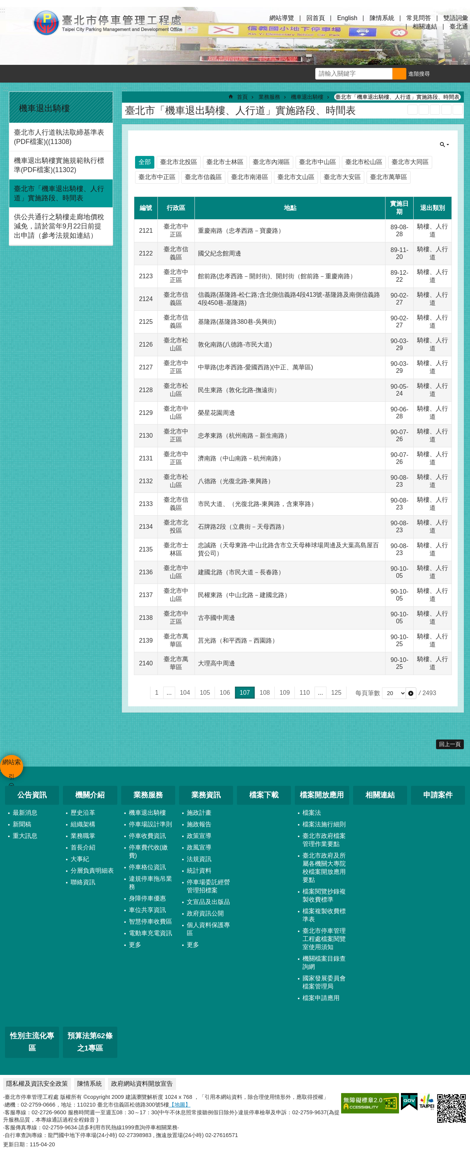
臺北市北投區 (178, 162)
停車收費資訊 (147, 836)
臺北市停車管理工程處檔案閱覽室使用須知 (324, 938)
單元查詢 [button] (444, 144)
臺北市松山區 (363, 162)
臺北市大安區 (342, 177)
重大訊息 (25, 836)
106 (225, 692)
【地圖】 (180, 1105)
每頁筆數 (367, 693)
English (347, 18)
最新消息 (25, 812)
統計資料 (199, 870)
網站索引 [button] (15, 22)
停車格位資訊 (147, 867)
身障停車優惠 (147, 898)
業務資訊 (206, 795)
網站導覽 (281, 18)
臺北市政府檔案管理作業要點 (324, 840)
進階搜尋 (419, 74)
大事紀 (80, 859)
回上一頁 (450, 744)
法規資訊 (199, 859)
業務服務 (269, 97)
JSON (435, 110)
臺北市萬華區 (388, 177)
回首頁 (315, 18)
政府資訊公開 (205, 913)
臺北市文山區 (295, 177)
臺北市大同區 (410, 162)
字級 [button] (443, 74)
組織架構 (83, 824)
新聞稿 (22, 824)
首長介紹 (83, 847)
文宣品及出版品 (208, 902)
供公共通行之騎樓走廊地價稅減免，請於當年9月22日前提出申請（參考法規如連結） (59, 226)
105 (205, 692)
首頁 (242, 97)
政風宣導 (199, 847)
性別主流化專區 (32, 1042)
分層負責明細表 (92, 870)
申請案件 (438, 795)
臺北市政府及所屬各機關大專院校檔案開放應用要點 (324, 867)
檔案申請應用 (321, 998)
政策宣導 (199, 836)
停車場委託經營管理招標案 (208, 886)
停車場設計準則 (150, 824)
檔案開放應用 (322, 795)
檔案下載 (264, 795)
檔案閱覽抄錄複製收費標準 (324, 895)
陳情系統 (382, 18)
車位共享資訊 (147, 910)
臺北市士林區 (224, 162)
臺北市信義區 (203, 177)
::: (5, 89)
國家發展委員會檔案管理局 (324, 982)
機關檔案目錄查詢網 (324, 962)
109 (284, 692)
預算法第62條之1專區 (90, 1042)
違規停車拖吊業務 (150, 882)
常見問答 (418, 18)
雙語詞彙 (455, 18)
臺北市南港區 (249, 177)
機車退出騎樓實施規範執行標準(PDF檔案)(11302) (59, 165)
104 (185, 692)
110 (304, 692)
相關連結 (425, 26)
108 (265, 692)
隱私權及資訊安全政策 (37, 1083)
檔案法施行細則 (324, 824)
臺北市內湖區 (271, 162)
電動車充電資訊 (150, 933)
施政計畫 (199, 812)
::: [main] (124, 89)
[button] (411, 693)
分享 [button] (461, 74)
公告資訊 (32, 795)
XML (424, 110)
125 (336, 692)
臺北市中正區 (157, 177)
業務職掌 (83, 836)
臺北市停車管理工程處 (108, 22)
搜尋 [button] (399, 74)
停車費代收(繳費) (148, 851)
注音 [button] (458, 110)
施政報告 (199, 824)
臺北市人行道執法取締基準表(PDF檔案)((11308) (59, 137)
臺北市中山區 (317, 162)
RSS (412, 110)
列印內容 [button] (446, 110)
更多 (135, 944)
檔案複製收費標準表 (324, 915)
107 (245, 692)
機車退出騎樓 (44, 108)
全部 (145, 162)
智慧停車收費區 (150, 921)
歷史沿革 (83, 812)
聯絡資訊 (83, 882)
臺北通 (459, 26)
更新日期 (14, 1144)
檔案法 (312, 812)
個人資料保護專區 (208, 929)
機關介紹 (90, 795)
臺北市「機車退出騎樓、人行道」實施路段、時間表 (59, 193)
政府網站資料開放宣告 (142, 1083)
